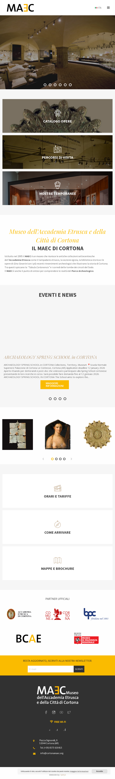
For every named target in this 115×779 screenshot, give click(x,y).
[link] (46, 712)
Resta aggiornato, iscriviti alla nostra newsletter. (57, 660)
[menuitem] (98, 8)
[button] (108, 7)
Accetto (99, 771)
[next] (71, 458)
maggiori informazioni (79, 771)
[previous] (43, 458)
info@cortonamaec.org (51, 753)
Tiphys (63, 774)
